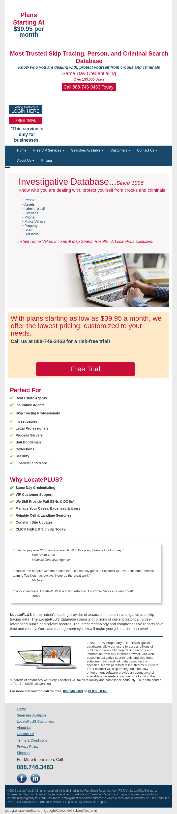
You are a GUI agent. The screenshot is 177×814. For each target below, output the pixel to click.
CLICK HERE (97, 691)
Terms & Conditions (32, 740)
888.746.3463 (73, 691)
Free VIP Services (48, 150)
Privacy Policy (27, 747)
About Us (25, 160)
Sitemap (23, 753)
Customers (120, 150)
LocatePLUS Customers (35, 721)
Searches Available (87, 150)
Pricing (46, 160)
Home (21, 150)
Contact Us (147, 150)
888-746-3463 (86, 87)
